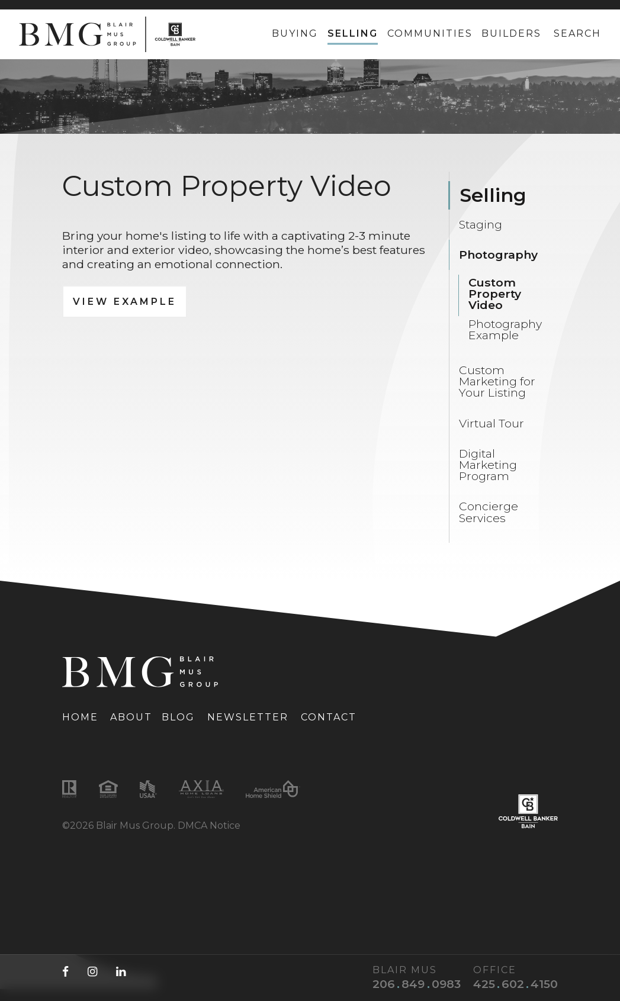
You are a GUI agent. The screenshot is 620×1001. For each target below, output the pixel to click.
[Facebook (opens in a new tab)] (65, 971)
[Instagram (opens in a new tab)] (92, 971)
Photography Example (505, 329)
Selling (352, 33)
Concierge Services (488, 511)
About (131, 717)
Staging (480, 224)
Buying (295, 33)
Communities (430, 33)
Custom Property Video (494, 293)
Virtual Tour (491, 423)
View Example (124, 301)
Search (577, 33)
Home (80, 717)
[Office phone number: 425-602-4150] (511, 984)
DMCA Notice (209, 825)
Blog (178, 717)
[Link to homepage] (107, 34)
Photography (498, 254)
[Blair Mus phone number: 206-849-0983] (411, 984)
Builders (511, 33)
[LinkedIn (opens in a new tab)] (121, 971)
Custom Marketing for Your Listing (497, 381)
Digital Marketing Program (488, 464)
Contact (328, 717)
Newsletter (247, 717)
